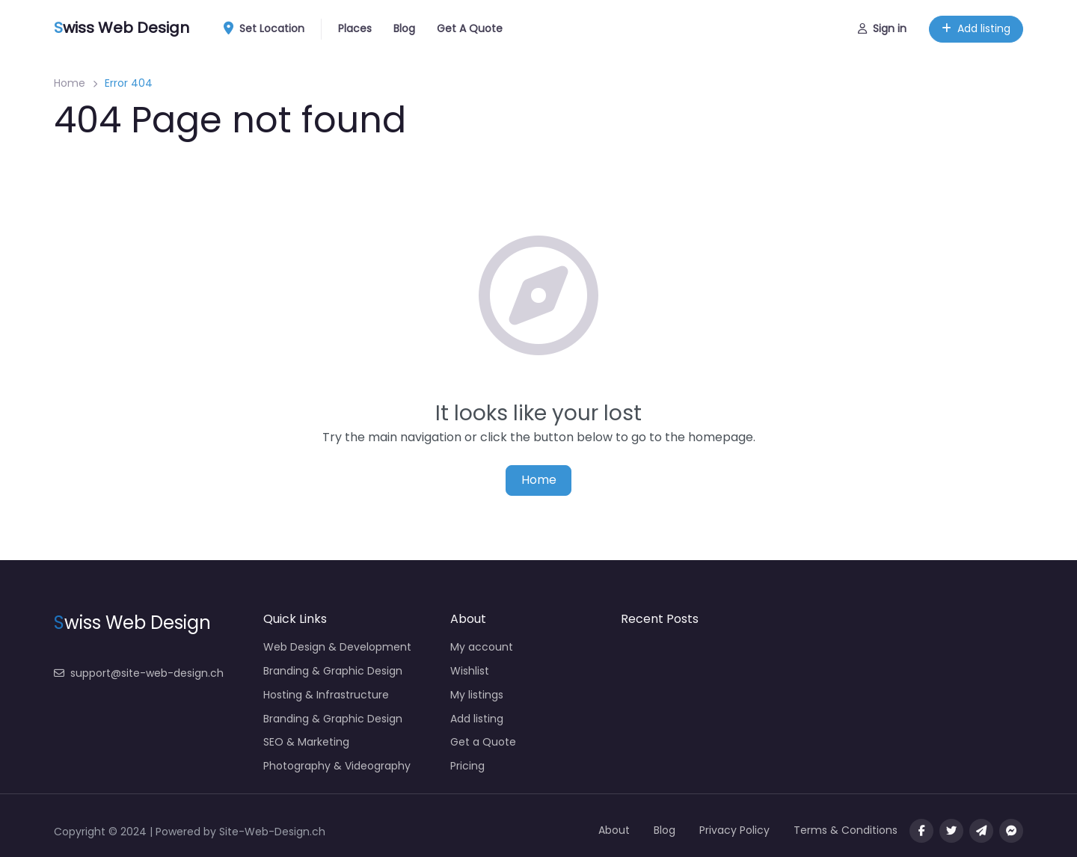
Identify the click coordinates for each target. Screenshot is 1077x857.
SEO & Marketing (306, 741)
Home (69, 83)
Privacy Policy (734, 830)
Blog (404, 28)
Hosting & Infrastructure (326, 694)
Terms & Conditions (846, 830)
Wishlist (469, 670)
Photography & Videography (337, 765)
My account (481, 646)
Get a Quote (483, 741)
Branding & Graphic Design (332, 670)
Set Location (269, 29)
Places (355, 28)
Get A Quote (470, 28)
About (614, 830)
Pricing (467, 765)
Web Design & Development (337, 646)
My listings (476, 694)
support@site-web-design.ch (139, 673)
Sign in (882, 28)
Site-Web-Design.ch (272, 831)
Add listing (976, 28)
